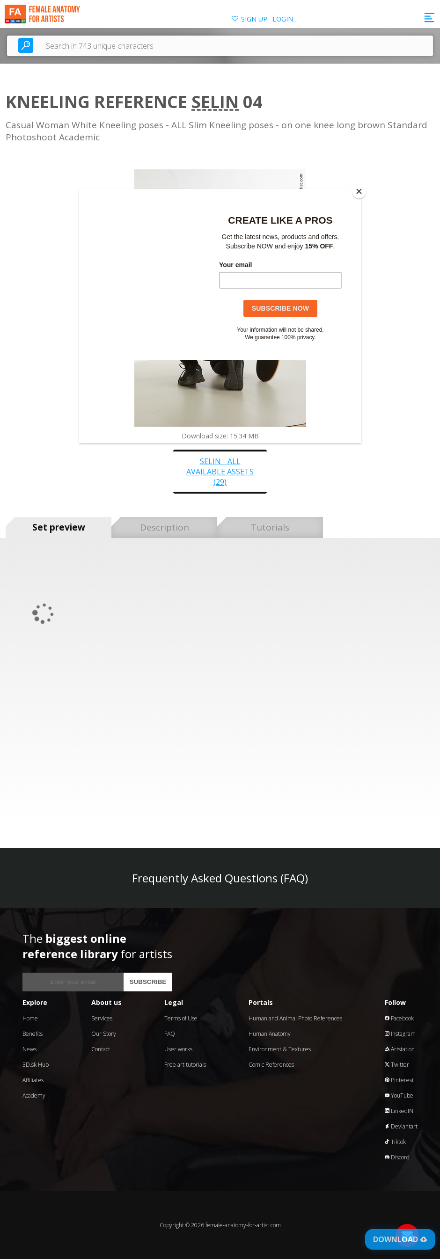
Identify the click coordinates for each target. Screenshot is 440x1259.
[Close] (359, 191)
